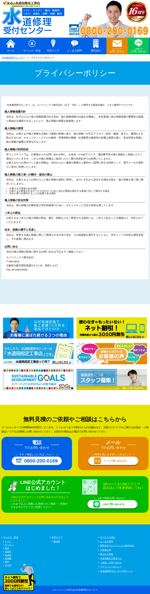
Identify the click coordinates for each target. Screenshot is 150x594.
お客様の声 (105, 550)
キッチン (9, 545)
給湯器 (8, 555)
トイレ (8, 541)
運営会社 (96, 50)
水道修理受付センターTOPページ (116, 571)
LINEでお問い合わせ (138, 50)
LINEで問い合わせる (114, 504)
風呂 (7, 548)
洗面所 (8, 551)
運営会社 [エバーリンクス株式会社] (117, 545)
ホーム (10, 50)
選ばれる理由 (106, 554)
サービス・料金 (32, 50)
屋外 (7, 562)
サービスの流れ (107, 537)
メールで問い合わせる (115, 460)
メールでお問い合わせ (117, 50)
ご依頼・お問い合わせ (111, 562)
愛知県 (56, 541)
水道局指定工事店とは (111, 558)
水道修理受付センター (13, 57)
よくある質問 (74, 50)
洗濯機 (8, 558)
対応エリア (53, 50)
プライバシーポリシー (111, 567)
